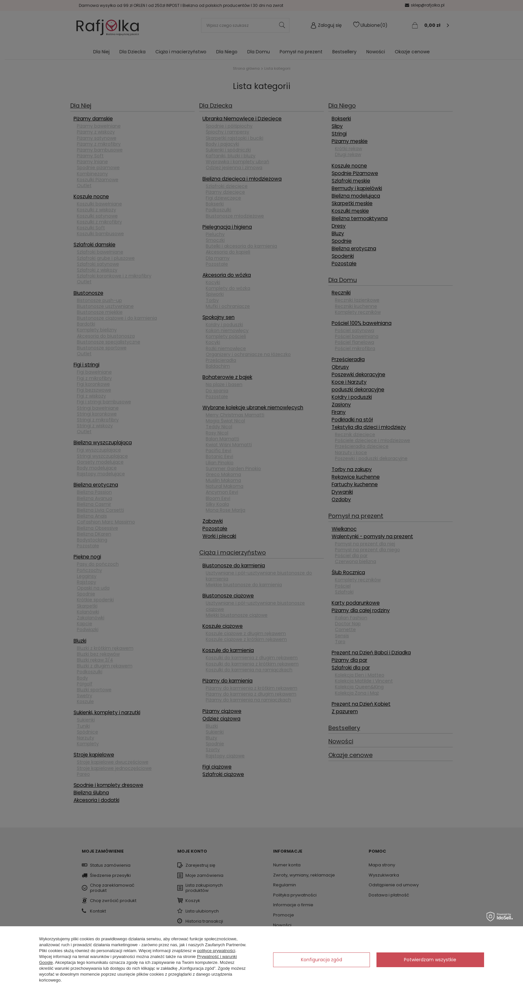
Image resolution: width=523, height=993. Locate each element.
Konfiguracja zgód (321, 959)
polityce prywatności (216, 950)
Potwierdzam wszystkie (430, 959)
